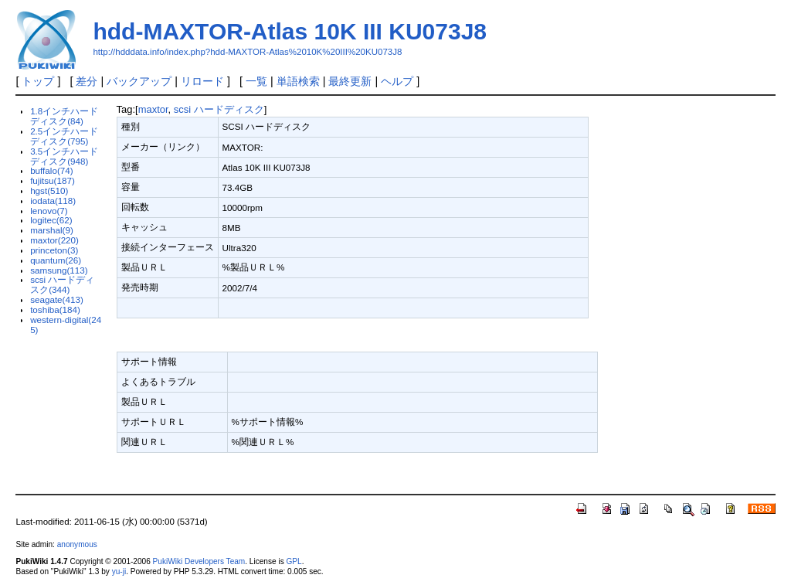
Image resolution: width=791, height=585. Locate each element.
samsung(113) (59, 270)
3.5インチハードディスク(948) (64, 156)
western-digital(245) (65, 325)
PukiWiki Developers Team (199, 561)
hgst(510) (49, 190)
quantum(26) (55, 260)
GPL (293, 561)
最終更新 (350, 81)
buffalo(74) (51, 170)
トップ (38, 81)
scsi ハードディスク (219, 109)
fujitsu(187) (52, 180)
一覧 (256, 81)
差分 (86, 81)
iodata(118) (53, 201)
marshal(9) (51, 230)
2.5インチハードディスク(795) (64, 136)
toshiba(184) (55, 309)
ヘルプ (397, 81)
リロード (202, 81)
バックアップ (139, 81)
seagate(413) (56, 299)
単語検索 (298, 81)
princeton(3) (54, 250)
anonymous (77, 544)
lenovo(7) (49, 211)
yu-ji (119, 571)
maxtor (153, 109)
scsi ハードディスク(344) (62, 284)
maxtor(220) (54, 240)
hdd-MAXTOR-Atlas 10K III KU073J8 (290, 31)
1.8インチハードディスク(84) (64, 116)
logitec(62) (51, 220)
